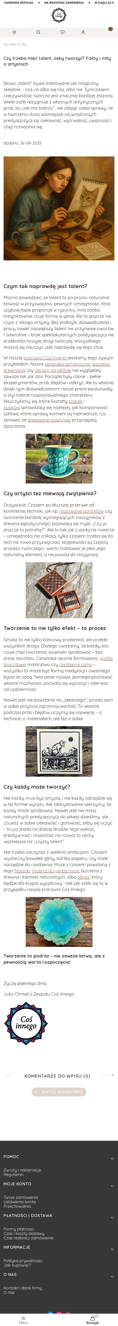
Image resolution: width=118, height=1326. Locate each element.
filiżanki (22, 871)
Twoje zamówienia (21, 1197)
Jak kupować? (17, 1265)
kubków (12, 407)
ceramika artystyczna (67, 364)
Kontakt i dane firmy (23, 1288)
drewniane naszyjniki (49, 420)
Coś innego (10, 44)
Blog (24, 44)
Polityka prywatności (23, 1260)
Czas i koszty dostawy (24, 1233)
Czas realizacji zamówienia (28, 1237)
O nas (9, 1292)
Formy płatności (19, 1229)
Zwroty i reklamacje (22, 1170)
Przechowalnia (17, 1206)
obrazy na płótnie (53, 370)
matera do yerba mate (55, 871)
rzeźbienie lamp (75, 664)
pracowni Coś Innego (45, 358)
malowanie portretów (81, 511)
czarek (76, 401)
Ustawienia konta (20, 1201)
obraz (83, 877)
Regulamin (13, 1174)
